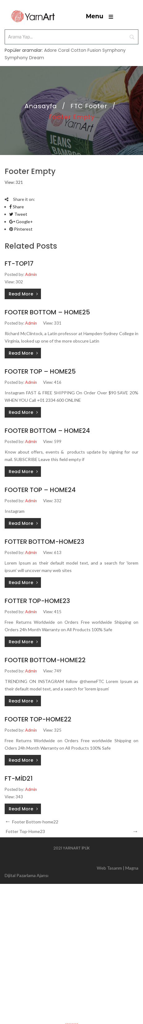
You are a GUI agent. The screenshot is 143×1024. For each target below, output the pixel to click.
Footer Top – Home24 (40, 489)
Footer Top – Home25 (40, 371)
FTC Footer (88, 106)
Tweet (18, 214)
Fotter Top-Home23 (37, 600)
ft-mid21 (19, 778)
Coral (63, 50)
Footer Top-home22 (38, 719)
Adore (50, 50)
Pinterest (21, 229)
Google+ (21, 221)
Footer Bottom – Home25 (47, 312)
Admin (31, 274)
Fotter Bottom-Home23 (44, 541)
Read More (21, 294)
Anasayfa (41, 106)
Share (16, 206)
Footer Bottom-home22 (45, 660)
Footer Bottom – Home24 (47, 430)
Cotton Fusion (86, 50)
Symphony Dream (24, 58)
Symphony (114, 50)
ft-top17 (19, 263)
